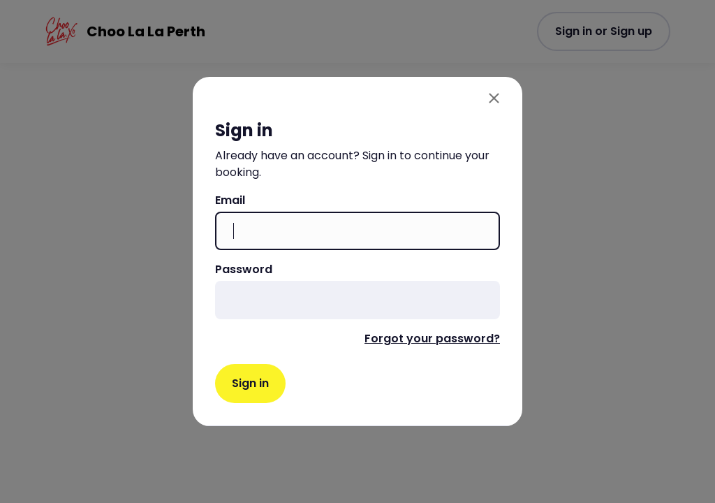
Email (230, 200)
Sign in (250, 383)
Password (243, 269)
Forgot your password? (432, 338)
